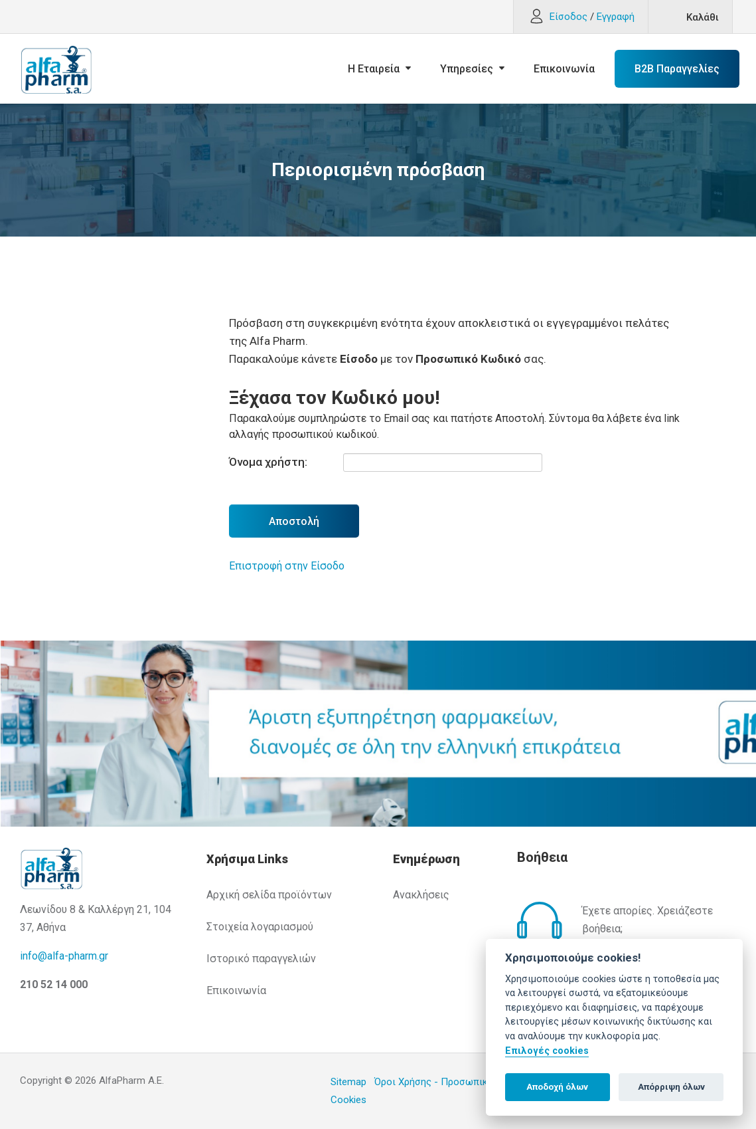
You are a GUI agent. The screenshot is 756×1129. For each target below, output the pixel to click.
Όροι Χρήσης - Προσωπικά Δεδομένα (457, 1082)
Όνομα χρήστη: (268, 461)
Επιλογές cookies (547, 1051)
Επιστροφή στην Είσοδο (286, 566)
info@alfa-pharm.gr (64, 956)
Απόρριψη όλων (671, 1087)
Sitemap (348, 1082)
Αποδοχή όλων (557, 1087)
